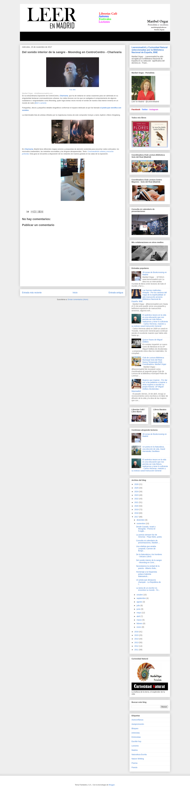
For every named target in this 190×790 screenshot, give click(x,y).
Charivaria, (64, 96)
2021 (136, 502)
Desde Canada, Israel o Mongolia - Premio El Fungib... (146, 529)
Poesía (134, 767)
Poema (134, 763)
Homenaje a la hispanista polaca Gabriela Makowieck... (146, 574)
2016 (136, 632)
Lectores (135, 746)
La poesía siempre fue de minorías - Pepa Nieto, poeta (149, 536)
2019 (136, 509)
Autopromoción (138, 724)
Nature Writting (138, 759)
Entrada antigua (116, 292)
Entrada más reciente (32, 292)
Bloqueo (135, 728)
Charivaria (29, 149)
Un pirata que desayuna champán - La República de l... (148, 582)
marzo (139, 620)
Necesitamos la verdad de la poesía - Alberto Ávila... (148, 567)
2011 (136, 650)
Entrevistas (136, 737)
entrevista (136, 733)
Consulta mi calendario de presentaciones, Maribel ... (148, 541)
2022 (136, 499)
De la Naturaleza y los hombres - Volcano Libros (149, 555)
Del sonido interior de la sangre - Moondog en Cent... (149, 561)
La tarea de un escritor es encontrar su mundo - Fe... (148, 589)
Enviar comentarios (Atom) (78, 299)
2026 (136, 484)
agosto (140, 602)
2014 (136, 639)
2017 (136, 517)
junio (139, 609)
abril (139, 616)
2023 (136, 495)
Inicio (75, 292)
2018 (136, 513)
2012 (136, 646)
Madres (135, 750)
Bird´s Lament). (41, 103)
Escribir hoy (136, 741)
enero (139, 627)
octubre (140, 595)
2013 (136, 642)
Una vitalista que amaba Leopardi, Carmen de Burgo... (146, 548)
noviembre (141, 523)
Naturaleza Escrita (139, 754)
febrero (140, 623)
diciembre (141, 520)
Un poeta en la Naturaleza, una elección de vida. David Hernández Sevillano (153, 449)
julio (138, 605)
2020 (136, 506)
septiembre (141, 598)
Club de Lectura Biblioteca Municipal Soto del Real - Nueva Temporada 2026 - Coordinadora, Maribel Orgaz (154, 361)
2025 (136, 488)
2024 (136, 491)
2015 (136, 635)
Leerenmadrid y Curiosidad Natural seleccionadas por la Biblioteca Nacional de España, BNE (150, 49)
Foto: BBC (72, 89)
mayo (139, 613)
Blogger (112, 785)
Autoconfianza (137, 720)
